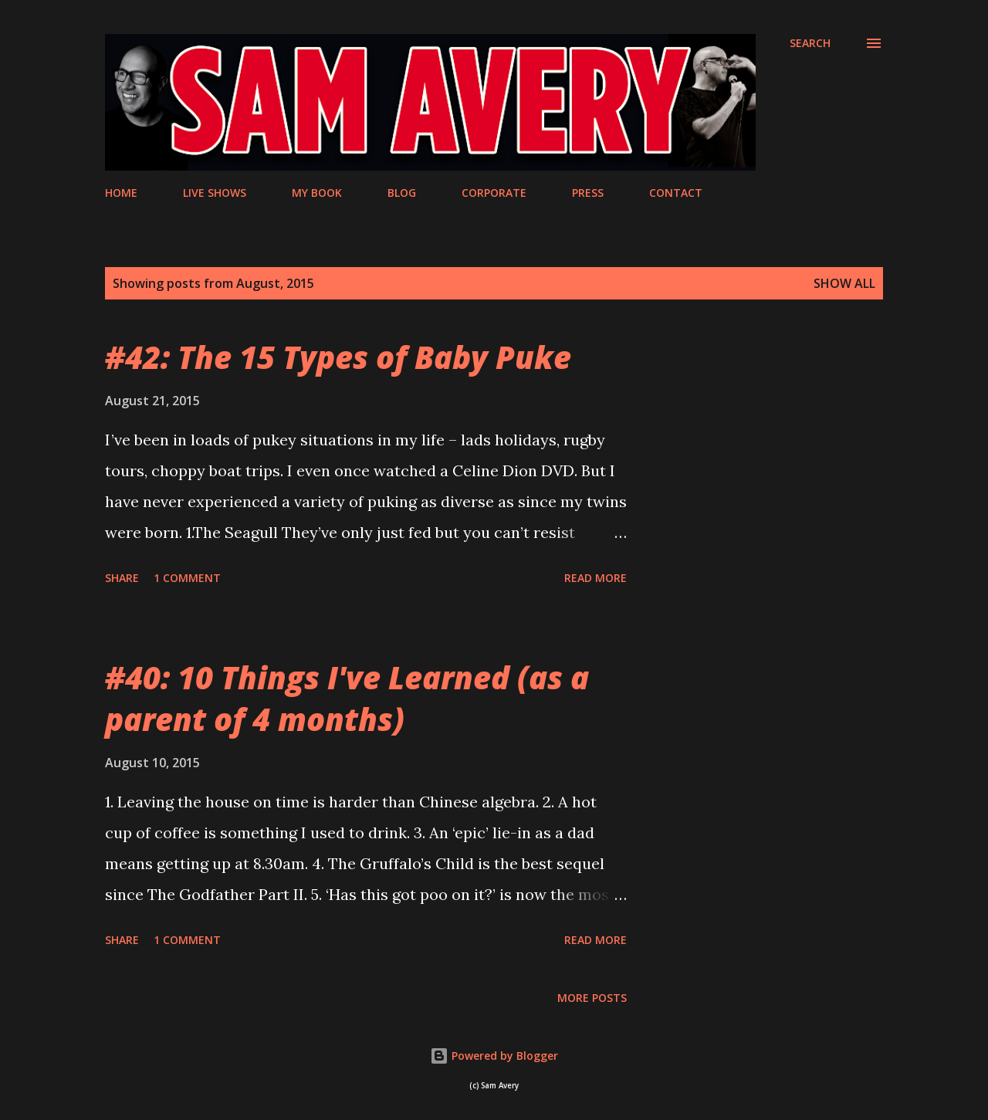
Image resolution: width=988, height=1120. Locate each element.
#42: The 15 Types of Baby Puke (338, 357)
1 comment (187, 577)
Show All (844, 283)
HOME (121, 192)
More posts (592, 997)
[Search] (810, 43)
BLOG (401, 192)
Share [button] (122, 577)
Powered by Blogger (494, 1055)
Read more (595, 577)
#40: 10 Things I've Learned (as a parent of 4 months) (347, 697)
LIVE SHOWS (214, 192)
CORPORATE (494, 192)
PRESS (588, 192)
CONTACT (675, 192)
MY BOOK (317, 192)
